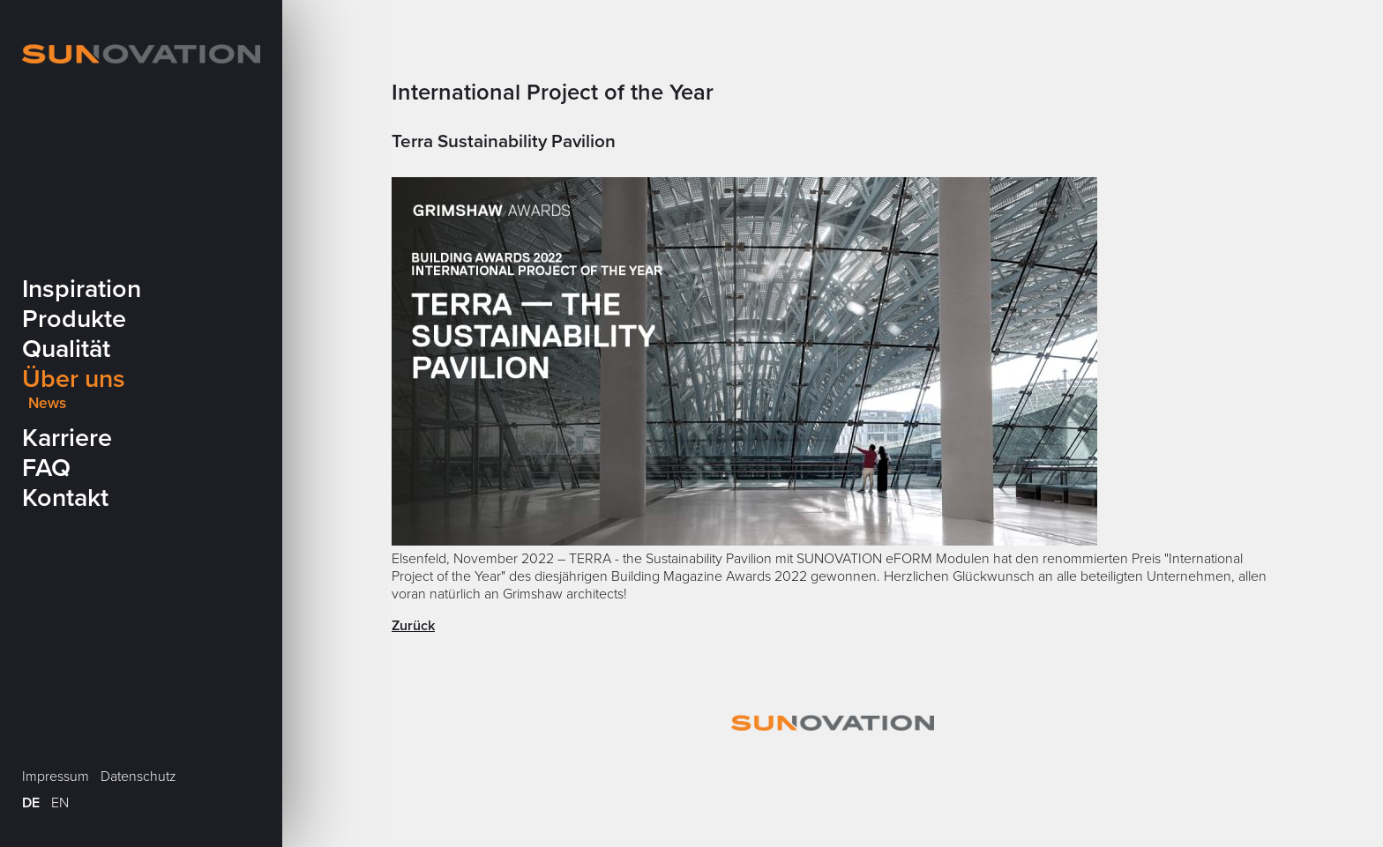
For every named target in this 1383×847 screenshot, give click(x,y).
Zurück (413, 626)
